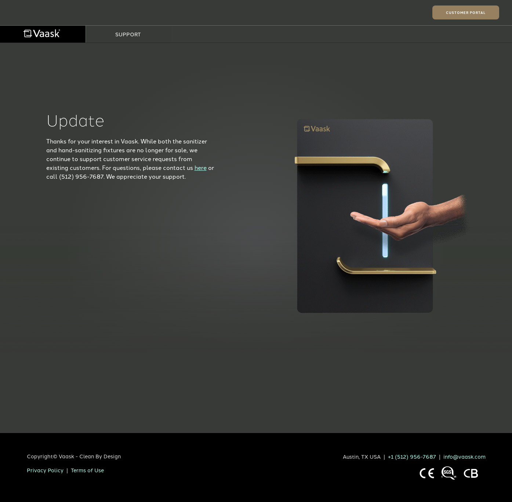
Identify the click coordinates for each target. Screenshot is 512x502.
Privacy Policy (45, 470)
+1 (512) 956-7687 (412, 456)
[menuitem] (43, 34)
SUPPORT (128, 34)
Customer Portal (466, 12)
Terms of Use (87, 470)
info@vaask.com (464, 456)
